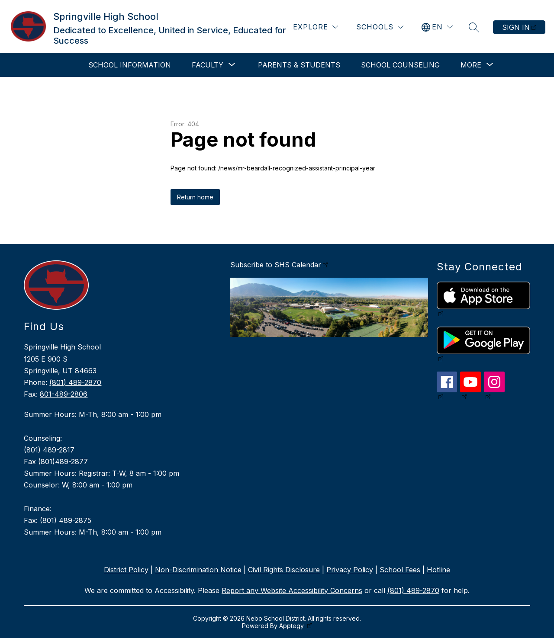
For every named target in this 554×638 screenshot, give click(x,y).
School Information (129, 65)
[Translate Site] (437, 27)
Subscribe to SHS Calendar (275, 264)
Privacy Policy (349, 569)
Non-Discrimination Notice (198, 569)
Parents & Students (299, 65)
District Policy (126, 569)
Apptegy (292, 625)
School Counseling (400, 65)
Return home (195, 197)
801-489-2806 (63, 394)
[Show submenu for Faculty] (207, 65)
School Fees (400, 569)
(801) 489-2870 (75, 382)
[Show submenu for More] (471, 65)
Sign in (516, 27)
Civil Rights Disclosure (284, 569)
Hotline (438, 569)
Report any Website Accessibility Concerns (292, 590)
